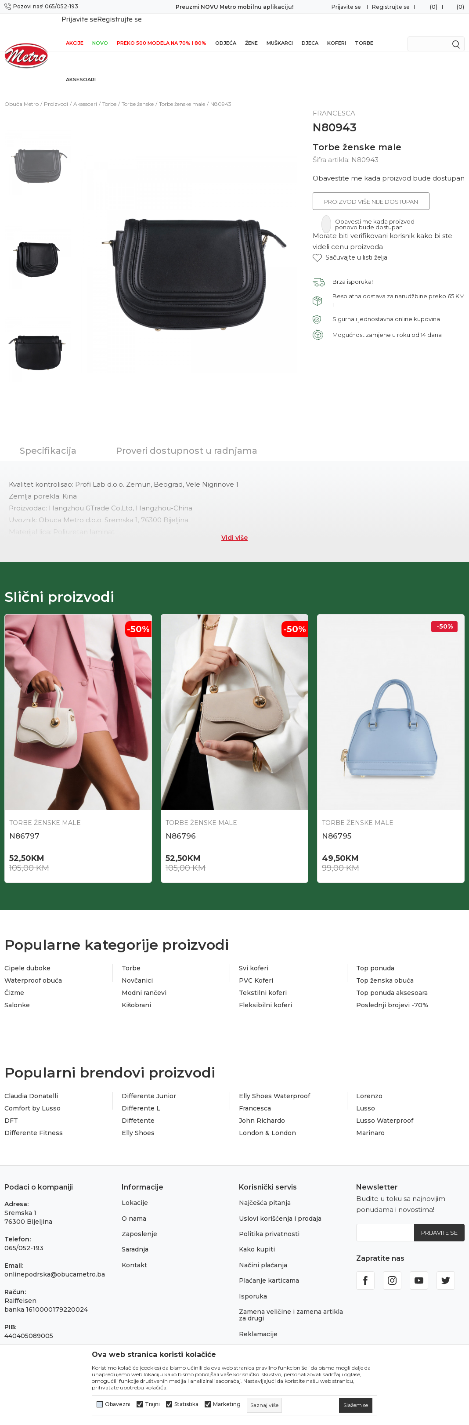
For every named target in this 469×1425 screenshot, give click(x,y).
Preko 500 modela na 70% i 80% (161, 32)
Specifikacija (48, 439)
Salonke (17, 994)
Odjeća (225, 32)
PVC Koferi (256, 969)
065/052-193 (23, 1237)
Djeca (310, 32)
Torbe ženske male (182, 92)
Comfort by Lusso (32, 1097)
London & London (267, 1121)
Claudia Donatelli (31, 1085)
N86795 (336, 824)
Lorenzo (369, 1085)
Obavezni (117, 1404)
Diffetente (138, 1109)
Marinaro (370, 1121)
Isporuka (253, 1285)
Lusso (365, 1097)
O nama (134, 1207)
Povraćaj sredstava (268, 1338)
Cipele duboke (27, 957)
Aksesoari (81, 68)
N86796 (181, 824)
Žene (251, 32)
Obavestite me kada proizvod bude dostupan (389, 167)
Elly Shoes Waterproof (274, 1085)
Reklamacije (258, 1323)
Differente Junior (149, 1085)
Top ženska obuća (385, 969)
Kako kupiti (257, 1238)
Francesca (255, 1097)
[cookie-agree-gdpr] (355, 1405)
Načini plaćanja (263, 1254)
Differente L (141, 1097)
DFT (11, 1109)
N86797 (24, 824)
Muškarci (280, 32)
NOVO (100, 32)
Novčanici (137, 969)
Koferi (336, 32)
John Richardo (262, 1109)
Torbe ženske (138, 92)
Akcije (74, 32)
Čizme (14, 981)
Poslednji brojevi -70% (392, 994)
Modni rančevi (144, 981)
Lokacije (135, 1191)
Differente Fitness (33, 1121)
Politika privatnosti (269, 1222)
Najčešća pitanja (265, 1191)
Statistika (186, 1404)
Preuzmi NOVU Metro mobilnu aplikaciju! (234, 7)
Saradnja (135, 1238)
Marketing (227, 1404)
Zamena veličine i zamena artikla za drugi (291, 1303)
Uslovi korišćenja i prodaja (280, 1207)
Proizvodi (56, 92)
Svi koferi (253, 957)
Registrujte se (391, 7)
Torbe (364, 32)
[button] (350, 246)
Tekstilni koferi (263, 981)
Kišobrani (136, 994)
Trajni (152, 1404)
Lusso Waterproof (384, 1109)
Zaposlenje (139, 1222)
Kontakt (134, 1254)
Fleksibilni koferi (265, 994)
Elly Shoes (138, 1121)
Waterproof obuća (33, 969)
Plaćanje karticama (269, 1269)
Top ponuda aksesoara (392, 981)
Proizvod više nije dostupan (371, 190)
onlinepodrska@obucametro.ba (54, 1263)
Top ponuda (375, 957)
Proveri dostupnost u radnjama (186, 439)
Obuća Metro (21, 92)
